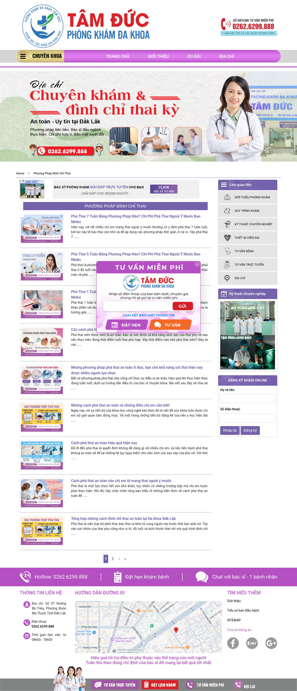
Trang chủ (117, 56)
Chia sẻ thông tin (239, 630)
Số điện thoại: (230, 409)
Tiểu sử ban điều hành (243, 610)
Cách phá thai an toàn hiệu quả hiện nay (104, 443)
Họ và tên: (227, 390)
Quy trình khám (247, 210)
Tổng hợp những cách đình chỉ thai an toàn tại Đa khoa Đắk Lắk (123, 518)
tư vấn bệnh (244, 251)
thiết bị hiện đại (247, 237)
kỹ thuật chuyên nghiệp (253, 224)
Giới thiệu (158, 56)
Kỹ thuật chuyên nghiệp (247, 294)
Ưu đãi (194, 56)
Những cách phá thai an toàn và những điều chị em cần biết (120, 405)
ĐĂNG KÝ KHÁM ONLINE (247, 380)
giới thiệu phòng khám (252, 197)
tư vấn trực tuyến (249, 264)
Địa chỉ (226, 56)
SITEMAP (234, 620)
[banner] (86, 26)
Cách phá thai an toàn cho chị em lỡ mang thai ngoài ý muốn (121, 481)
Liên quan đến (240, 185)
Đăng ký (250, 430)
